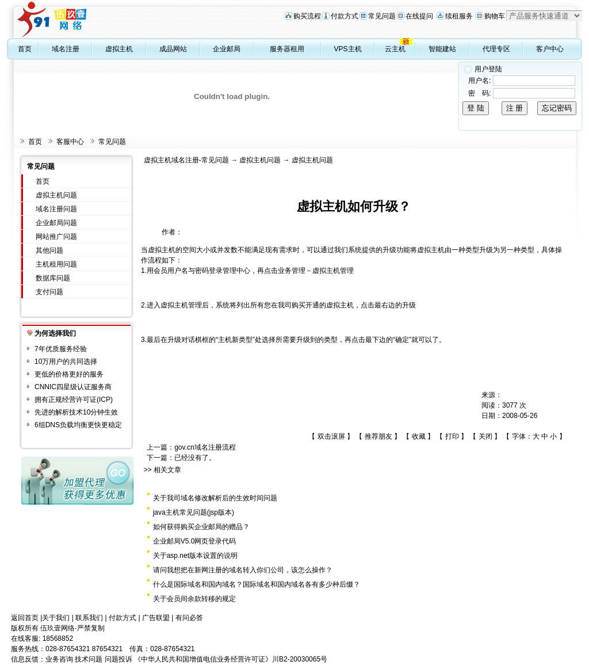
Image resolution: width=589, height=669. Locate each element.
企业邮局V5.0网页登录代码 (194, 541)
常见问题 (382, 16)
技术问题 (88, 659)
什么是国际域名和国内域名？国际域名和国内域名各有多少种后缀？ (256, 584)
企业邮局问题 (56, 223)
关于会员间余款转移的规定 (194, 599)
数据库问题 (53, 278)
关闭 (485, 436)
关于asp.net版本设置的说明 (195, 556)
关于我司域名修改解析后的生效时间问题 (215, 498)
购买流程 (307, 16)
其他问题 (49, 250)
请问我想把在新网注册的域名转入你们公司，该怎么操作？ (242, 570)
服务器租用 (287, 49)
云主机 (395, 49)
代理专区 (496, 49)
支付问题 (49, 292)
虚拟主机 (119, 49)
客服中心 (70, 142)
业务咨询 (59, 659)
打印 (452, 436)
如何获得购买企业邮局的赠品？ (201, 527)
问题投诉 (118, 659)
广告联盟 (156, 618)
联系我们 (89, 618)
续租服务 (459, 16)
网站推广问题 (56, 237)
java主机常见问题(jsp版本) (193, 512)
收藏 (419, 436)
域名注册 (65, 49)
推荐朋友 (378, 436)
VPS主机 (348, 49)
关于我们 (56, 618)
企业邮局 (226, 49)
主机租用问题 (56, 264)
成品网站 (173, 49)
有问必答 (189, 618)
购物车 (494, 16)
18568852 (58, 638)
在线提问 (419, 16)
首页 (25, 49)
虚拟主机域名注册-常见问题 (186, 160)
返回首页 (25, 618)
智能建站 (442, 49)
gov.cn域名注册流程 (204, 447)
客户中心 (550, 49)
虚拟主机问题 (56, 195)
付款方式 (344, 16)
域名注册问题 (56, 209)
